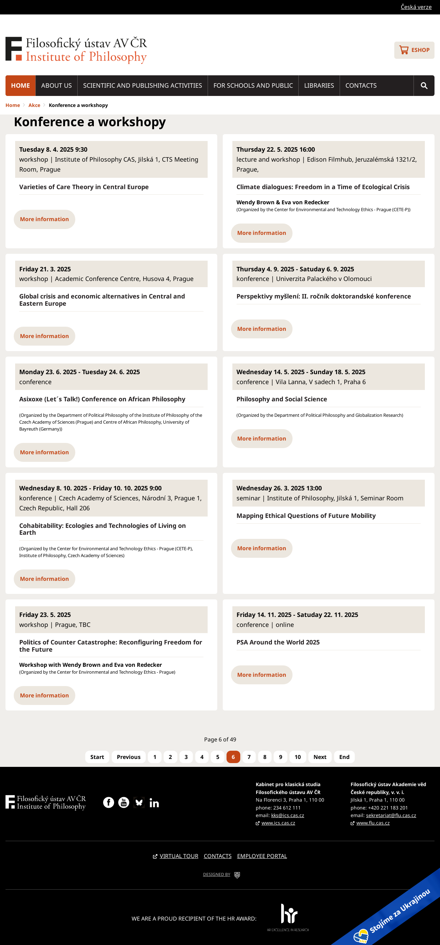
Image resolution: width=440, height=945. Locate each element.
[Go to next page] (320, 757)
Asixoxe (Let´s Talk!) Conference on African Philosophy (102, 399)
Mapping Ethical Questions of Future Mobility (306, 515)
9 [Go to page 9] (280, 757)
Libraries (319, 85)
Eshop (420, 50)
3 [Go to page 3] (186, 757)
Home (20, 85)
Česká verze (416, 7)
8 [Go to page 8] (264, 757)
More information (44, 219)
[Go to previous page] (129, 757)
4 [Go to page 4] (202, 757)
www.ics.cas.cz (278, 822)
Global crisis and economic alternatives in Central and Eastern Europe (102, 300)
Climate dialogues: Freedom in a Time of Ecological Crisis (323, 187)
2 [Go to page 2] (170, 757)
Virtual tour (179, 856)
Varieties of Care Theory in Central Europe (84, 187)
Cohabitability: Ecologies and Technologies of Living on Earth (102, 529)
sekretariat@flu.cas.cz (391, 815)
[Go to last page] (344, 757)
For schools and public (253, 85)
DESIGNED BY (216, 874)
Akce (34, 105)
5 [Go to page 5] (217, 757)
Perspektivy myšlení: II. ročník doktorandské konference (323, 296)
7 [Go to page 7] (249, 757)
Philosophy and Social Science (281, 399)
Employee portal (262, 856)
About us (56, 85)
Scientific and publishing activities (142, 85)
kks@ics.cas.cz (287, 815)
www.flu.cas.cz (373, 822)
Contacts (361, 85)
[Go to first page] (97, 757)
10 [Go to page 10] (298, 757)
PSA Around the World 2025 (278, 642)
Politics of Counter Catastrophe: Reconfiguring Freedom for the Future (110, 646)
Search (424, 85)
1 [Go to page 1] (154, 757)
